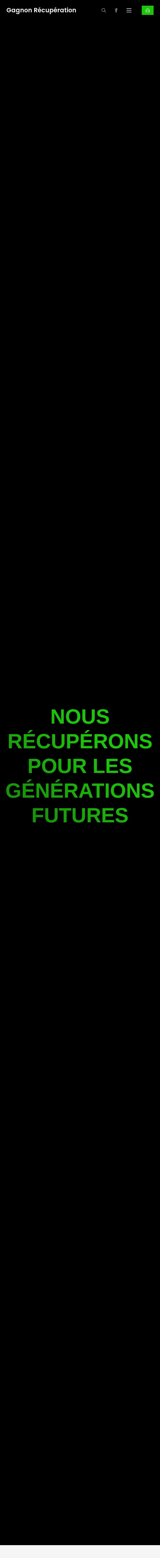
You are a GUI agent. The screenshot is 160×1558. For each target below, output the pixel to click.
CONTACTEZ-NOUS (148, 10)
